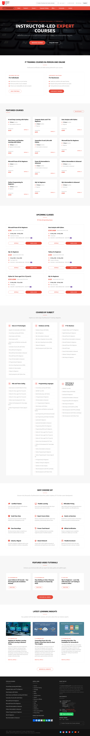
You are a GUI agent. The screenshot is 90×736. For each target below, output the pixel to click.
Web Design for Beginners (68, 357)
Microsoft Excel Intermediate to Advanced (17, 352)
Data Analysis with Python (14, 336)
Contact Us (36, 708)
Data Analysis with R (13, 339)
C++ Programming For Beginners (42, 403)
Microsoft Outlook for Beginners (69, 342)
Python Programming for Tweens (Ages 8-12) (17, 408)
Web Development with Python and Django (71, 412)
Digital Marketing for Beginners (69, 333)
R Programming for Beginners (15, 362)
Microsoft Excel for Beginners (15, 349)
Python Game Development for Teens (16, 400)
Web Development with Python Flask (16, 374)
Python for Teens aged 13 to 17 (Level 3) (17, 397)
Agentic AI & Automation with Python (17, 330)
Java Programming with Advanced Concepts (45, 413)
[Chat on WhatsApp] (66, 714)
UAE (63, 719)
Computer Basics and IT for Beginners (70, 330)
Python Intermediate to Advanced (42, 448)
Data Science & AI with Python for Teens (17, 387)
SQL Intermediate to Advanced (42, 336)
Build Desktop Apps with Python (42, 394)
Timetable (36, 689)
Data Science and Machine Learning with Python (17, 343)
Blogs (35, 691)
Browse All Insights (45, 669)
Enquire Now (53, 42)
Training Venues (37, 695)
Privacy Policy (37, 712)
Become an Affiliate (38, 699)
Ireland (67, 719)
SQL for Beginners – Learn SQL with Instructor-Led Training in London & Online (71, 581)
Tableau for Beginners (13, 371)
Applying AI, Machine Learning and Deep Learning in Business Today (17, 642)
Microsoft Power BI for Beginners (15, 356)
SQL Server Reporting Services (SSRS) (16, 365)
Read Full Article (12, 659)
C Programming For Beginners (42, 397)
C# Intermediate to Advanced (41, 400)
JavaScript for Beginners (40, 420)
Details (16, 243)
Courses (34, 8)
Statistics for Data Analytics (14, 368)
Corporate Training (44, 8)
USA (60, 719)
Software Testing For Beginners (69, 354)
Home (19, 8)
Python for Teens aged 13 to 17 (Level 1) (17, 391)
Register (85, 3)
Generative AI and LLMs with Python (16, 346)
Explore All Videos (45, 597)
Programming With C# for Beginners (43, 426)
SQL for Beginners (39, 333)
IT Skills (35, 701)
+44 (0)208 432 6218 (69, 709)
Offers (53, 8)
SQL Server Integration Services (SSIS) (43, 339)
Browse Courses (37, 42)
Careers (35, 697)
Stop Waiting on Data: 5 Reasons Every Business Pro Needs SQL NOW (44, 581)
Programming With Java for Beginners (43, 429)
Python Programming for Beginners (43, 452)
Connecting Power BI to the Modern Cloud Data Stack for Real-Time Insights (45, 642)
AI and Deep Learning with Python (16, 333)
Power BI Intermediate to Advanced (16, 359)
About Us (36, 705)
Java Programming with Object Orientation (44, 416)
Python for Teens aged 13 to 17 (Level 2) (17, 394)
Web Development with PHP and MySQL (44, 468)
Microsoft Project (66, 348)
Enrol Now (33, 243)
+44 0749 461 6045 (71, 711)
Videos (35, 693)
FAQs (35, 703)
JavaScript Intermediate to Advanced (43, 423)
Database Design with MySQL (42, 330)
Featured (26, 8)
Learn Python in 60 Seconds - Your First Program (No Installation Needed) (18, 581)
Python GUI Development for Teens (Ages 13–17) (17, 403)
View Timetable (15, 91)
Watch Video (12, 587)
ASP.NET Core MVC (39, 391)
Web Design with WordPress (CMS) (70, 406)
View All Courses (79, 111)
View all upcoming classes (45, 220)
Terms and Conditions (38, 710)
